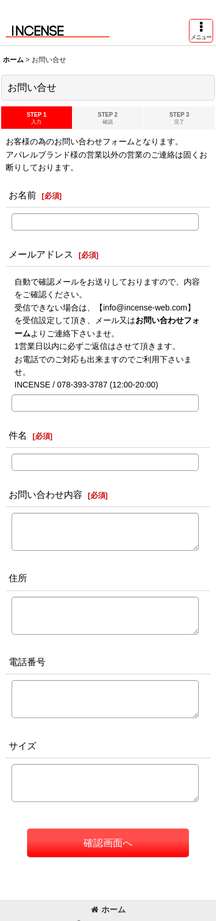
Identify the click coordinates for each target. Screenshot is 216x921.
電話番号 (27, 662)
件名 (18, 435)
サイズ (22, 745)
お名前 (22, 195)
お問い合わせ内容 (45, 494)
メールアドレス (41, 254)
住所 (18, 578)
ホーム (108, 909)
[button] (201, 31)
